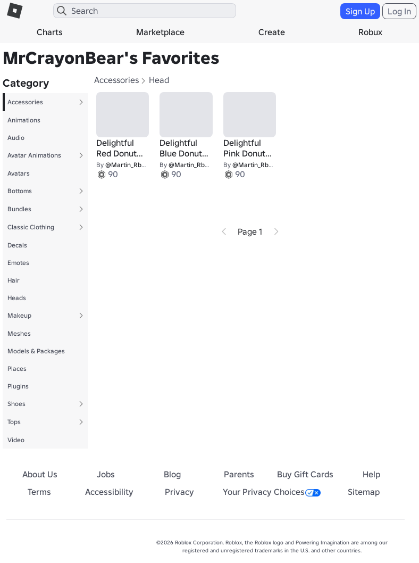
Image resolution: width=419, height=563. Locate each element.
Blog (172, 474)
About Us (39, 474)
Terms (39, 491)
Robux (370, 32)
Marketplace (160, 32)
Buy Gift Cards (305, 474)
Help (371, 474)
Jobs (106, 474)
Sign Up (360, 11)
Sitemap (364, 491)
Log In (399, 11)
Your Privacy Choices (272, 491)
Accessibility (109, 491)
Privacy (179, 491)
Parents (239, 474)
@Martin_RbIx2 (127, 165)
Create (271, 32)
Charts (50, 32)
